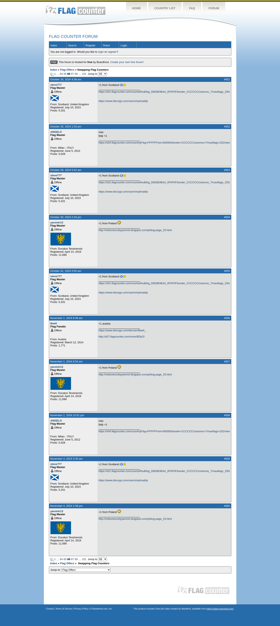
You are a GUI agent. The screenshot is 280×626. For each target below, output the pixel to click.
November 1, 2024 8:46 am (66, 318)
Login (124, 45)
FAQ (192, 8)
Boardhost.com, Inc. (102, 608)
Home (136, 8)
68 (76, 73)
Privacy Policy (81, 608)
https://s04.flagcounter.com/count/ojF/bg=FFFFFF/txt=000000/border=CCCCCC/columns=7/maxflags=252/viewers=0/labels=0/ (164, 142)
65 (65, 73)
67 (72, 73)
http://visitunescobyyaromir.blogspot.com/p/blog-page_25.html (135, 230)
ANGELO (56, 131)
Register (91, 45)
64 (61, 73)
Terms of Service (63, 608)
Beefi (53, 323)
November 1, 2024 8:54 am (66, 361)
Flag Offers (67, 69)
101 (84, 73)
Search (72, 45)
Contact (50, 608)
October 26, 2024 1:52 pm (65, 126)
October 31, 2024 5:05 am (65, 270)
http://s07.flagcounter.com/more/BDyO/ (122, 336)
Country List (165, 8)
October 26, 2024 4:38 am (65, 79)
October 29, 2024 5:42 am (65, 170)
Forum (214, 8)
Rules (106, 45)
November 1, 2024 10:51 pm (67, 415)
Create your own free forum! (127, 62)
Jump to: (80, 570)
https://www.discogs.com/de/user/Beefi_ (122, 330)
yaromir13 (56, 222)
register (112, 51)
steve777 (56, 84)
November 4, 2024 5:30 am (66, 458)
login (101, 51)
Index (54, 45)
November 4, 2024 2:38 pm (66, 505)
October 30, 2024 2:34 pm (65, 217)
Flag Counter (75, 10)
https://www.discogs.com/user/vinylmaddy (123, 101)
